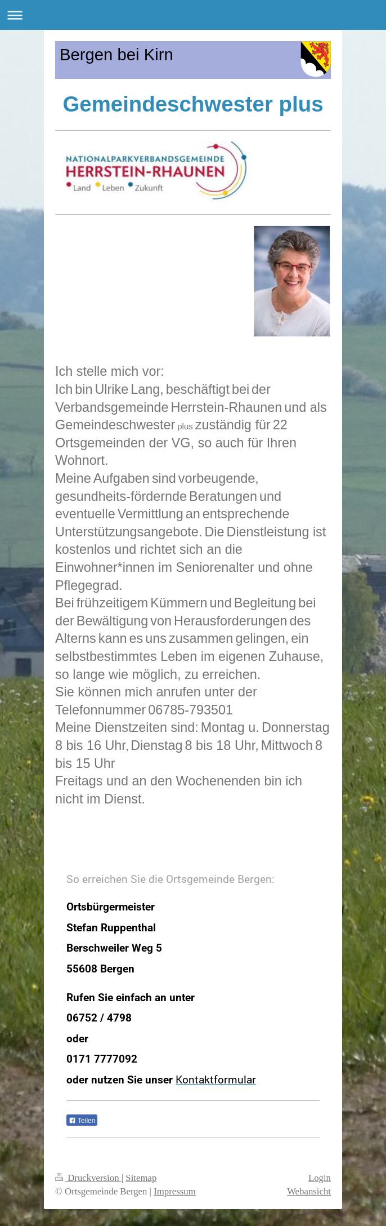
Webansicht (309, 1191)
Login (319, 1177)
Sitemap (140, 1177)
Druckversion (88, 1177)
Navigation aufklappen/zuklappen (193, 15)
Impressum (175, 1191)
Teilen (82, 1121)
